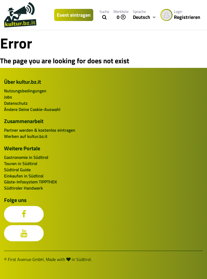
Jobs (8, 97)
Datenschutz (15, 103)
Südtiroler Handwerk (23, 188)
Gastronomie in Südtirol (26, 157)
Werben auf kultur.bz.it (25, 136)
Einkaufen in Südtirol (23, 176)
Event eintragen (74, 15)
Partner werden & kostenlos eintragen (39, 130)
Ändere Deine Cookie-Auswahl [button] (32, 109)
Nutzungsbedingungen (25, 91)
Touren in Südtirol (20, 163)
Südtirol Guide (17, 169)
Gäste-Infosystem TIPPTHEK (30, 182)
